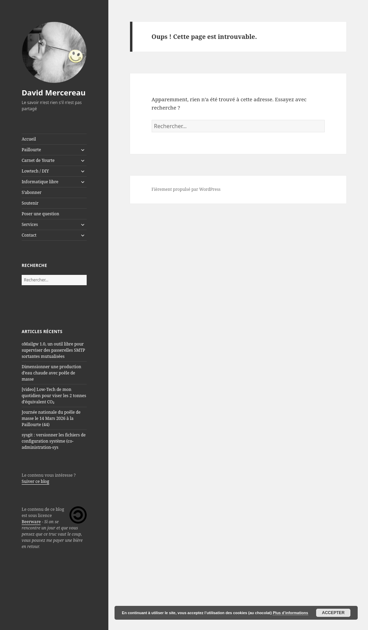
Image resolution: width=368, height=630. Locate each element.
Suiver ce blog (35, 481)
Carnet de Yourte (38, 160)
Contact (29, 235)
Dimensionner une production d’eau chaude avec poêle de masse (51, 373)
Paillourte (31, 150)
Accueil (29, 139)
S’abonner (32, 192)
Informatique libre (40, 182)
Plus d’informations (290, 613)
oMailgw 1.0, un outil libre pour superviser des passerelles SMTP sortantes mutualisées (53, 350)
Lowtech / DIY (35, 171)
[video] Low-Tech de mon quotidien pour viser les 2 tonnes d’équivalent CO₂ (54, 395)
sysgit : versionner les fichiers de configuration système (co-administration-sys (54, 441)
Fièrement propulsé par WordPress (186, 189)
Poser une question (40, 214)
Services (30, 224)
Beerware (31, 522)
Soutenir (30, 203)
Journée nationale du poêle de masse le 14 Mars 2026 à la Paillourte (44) (51, 418)
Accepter (333, 612)
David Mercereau (54, 92)
